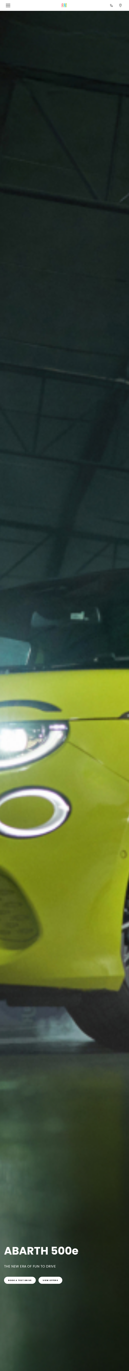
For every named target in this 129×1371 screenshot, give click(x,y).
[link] (20, 1280)
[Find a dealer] (120, 5)
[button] (9, 5)
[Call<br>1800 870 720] (111, 5)
